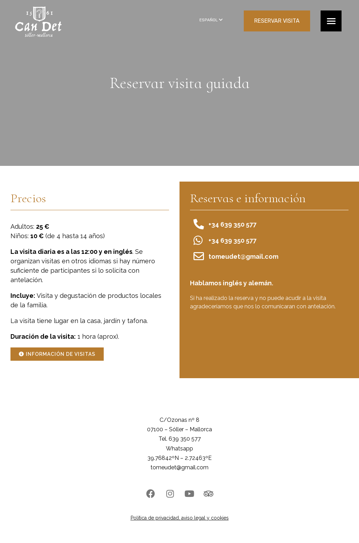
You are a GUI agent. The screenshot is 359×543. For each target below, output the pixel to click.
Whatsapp (179, 448)
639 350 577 (185, 438)
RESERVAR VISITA (277, 20)
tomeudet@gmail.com (179, 467)
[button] (57, 354)
